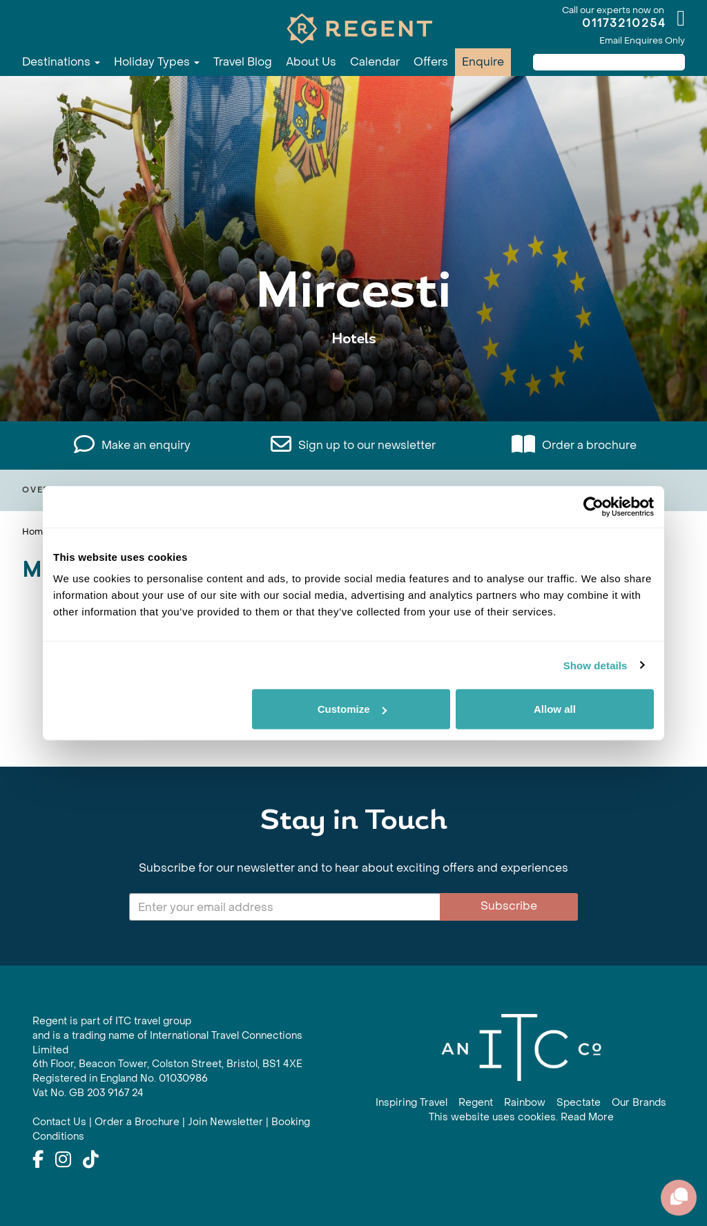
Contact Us (59, 1122)
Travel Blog (242, 62)
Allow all (555, 709)
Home (35, 531)
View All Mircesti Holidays (353, 381)
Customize (352, 709)
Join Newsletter (225, 1122)
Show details (595, 665)
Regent (475, 1102)
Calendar (375, 62)
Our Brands (639, 1102)
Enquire (483, 62)
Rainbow (524, 1102)
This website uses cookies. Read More (521, 1117)
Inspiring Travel (411, 1102)
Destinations (61, 62)
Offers (431, 62)
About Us (311, 62)
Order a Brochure (137, 1122)
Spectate (578, 1102)
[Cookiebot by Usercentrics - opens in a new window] (593, 506)
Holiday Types (157, 62)
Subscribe (509, 906)
